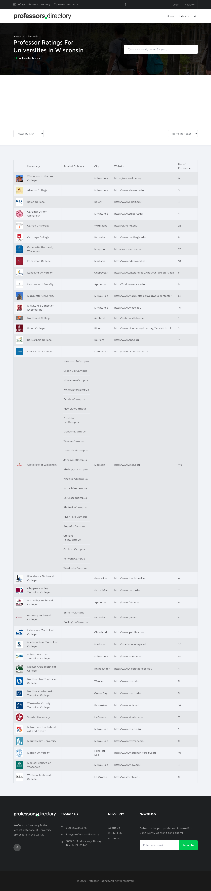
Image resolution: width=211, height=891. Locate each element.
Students (114, 838)
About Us (114, 827)
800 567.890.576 (76, 827)
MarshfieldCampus (75, 450)
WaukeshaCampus (75, 568)
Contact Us (115, 833)
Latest (183, 16)
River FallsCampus (75, 516)
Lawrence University (40, 284)
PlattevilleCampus (75, 507)
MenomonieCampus (76, 361)
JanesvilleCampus (75, 460)
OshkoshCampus (74, 549)
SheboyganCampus (75, 469)
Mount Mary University (41, 740)
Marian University (38, 752)
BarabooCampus (74, 399)
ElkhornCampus (73, 612)
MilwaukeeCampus (75, 380)
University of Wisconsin (42, 464)
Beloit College (36, 201)
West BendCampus (75, 478)
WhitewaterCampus (76, 389)
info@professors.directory (33, 4)
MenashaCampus (74, 431)
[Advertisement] (105, 100)
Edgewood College (39, 260)
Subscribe (188, 845)
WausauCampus (73, 441)
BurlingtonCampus (75, 622)
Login (175, 4)
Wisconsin (32, 36)
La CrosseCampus (75, 497)
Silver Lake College (39, 351)
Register (190, 4)
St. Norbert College (39, 339)
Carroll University (38, 225)
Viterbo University (38, 717)
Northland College (38, 318)
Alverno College (37, 190)
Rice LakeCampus (74, 408)
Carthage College (38, 237)
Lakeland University (39, 272)
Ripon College (36, 328)
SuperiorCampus (74, 526)
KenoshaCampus (74, 558)
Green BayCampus (75, 370)
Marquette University (40, 295)
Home (170, 16)
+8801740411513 (68, 4)
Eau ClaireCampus (75, 488)
